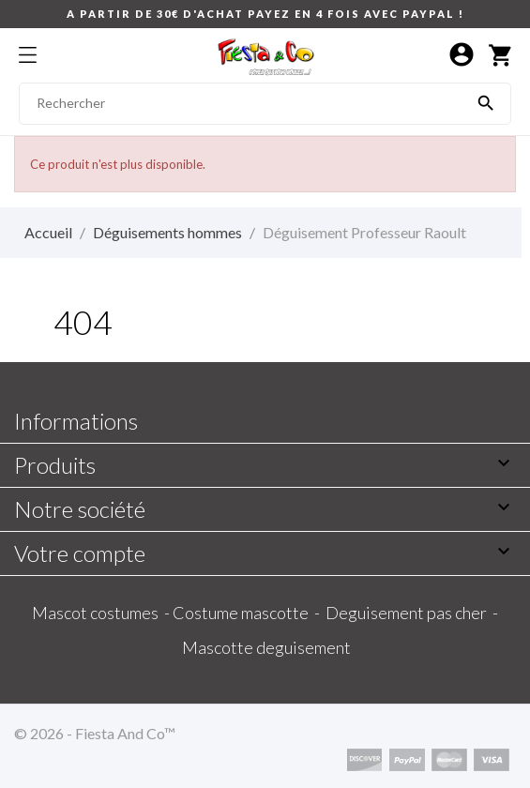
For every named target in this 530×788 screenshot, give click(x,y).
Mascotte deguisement (266, 647)
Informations (76, 420)
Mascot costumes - (102, 612)
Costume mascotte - (249, 612)
